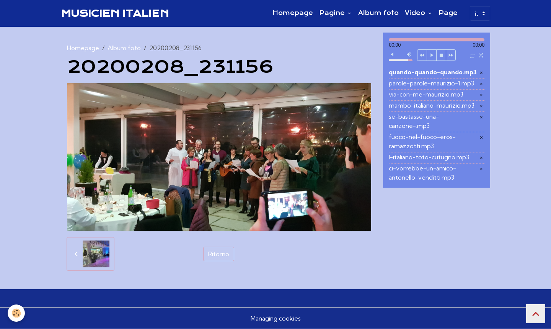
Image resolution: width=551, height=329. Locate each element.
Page (448, 13)
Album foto (378, 13)
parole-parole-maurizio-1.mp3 (431, 83)
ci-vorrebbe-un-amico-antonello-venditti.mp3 (422, 172)
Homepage (292, 13)
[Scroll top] (535, 313)
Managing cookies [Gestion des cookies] (276, 318)
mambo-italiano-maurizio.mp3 (431, 105)
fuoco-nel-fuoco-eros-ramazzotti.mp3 (422, 141)
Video (416, 13)
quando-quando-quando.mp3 (433, 72)
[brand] (115, 13)
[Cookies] (16, 313)
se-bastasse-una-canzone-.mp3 (414, 121)
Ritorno (218, 254)
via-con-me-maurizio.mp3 (426, 94)
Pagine (333, 13)
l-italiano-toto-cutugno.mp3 (429, 157)
